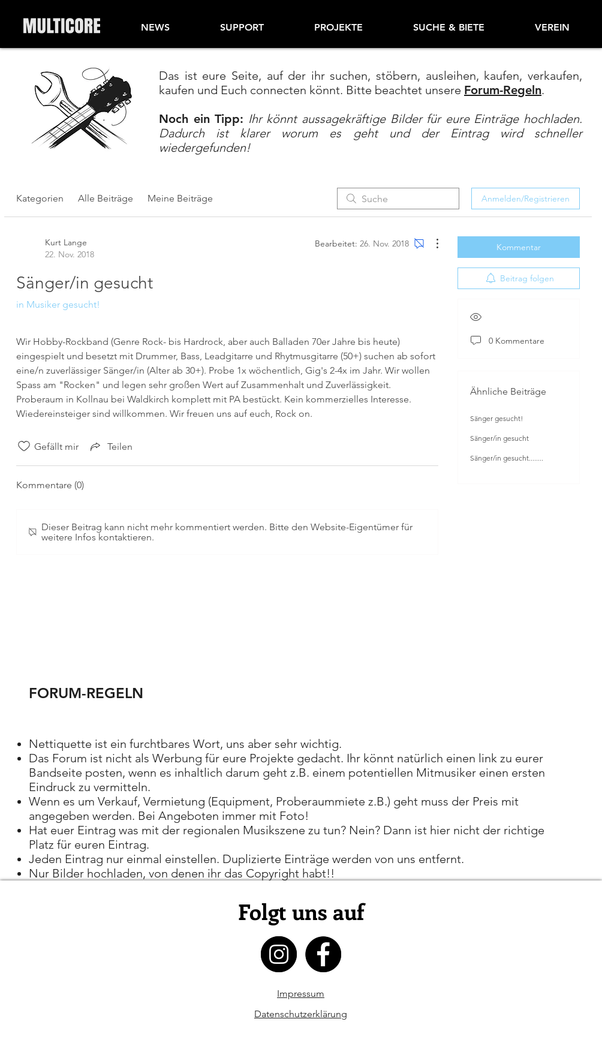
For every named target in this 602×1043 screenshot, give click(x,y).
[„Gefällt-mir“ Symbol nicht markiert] (24, 446)
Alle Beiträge (105, 198)
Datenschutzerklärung (300, 1014)
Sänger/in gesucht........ (506, 457)
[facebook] (323, 954)
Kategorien (40, 198)
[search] (398, 198)
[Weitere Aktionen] (431, 243)
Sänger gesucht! (496, 418)
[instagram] (279, 954)
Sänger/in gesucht (499, 438)
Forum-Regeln (502, 90)
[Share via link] (110, 446)
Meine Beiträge (180, 198)
